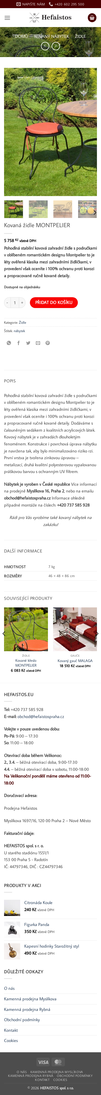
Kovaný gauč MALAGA (75, 661)
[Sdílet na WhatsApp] (9, 343)
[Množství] (15, 302)
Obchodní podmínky (22, 1019)
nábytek (19, 331)
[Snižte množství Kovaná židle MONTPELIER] (7, 302)
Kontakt (11, 1030)
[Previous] (4, 644)
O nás (9, 988)
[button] (7, 17)
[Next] (94, 212)
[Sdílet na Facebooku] (18, 343)
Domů (21, 36)
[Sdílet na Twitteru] (28, 343)
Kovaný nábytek (51, 36)
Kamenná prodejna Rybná (27, 1009)
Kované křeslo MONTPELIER (26, 663)
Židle (80, 36)
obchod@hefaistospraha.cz (41, 716)
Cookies (11, 1040)
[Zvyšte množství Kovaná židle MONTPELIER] (22, 302)
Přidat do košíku (53, 302)
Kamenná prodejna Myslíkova (30, 998)
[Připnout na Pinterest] (47, 343)
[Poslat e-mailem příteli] (38, 343)
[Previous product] (56, 46)
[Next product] (45, 46)
